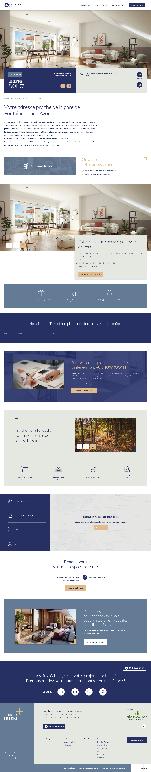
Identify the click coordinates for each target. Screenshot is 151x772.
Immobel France (103, 742)
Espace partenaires (137, 5)
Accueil (6, 98)
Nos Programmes (49, 739)
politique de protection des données (113, 768)
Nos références (102, 748)
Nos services (101, 751)
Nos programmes (84, 5)
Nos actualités (102, 745)
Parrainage (101, 754)
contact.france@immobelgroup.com (17, 758)
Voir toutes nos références (95, 642)
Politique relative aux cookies (88, 768)
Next (16, 245)
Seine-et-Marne (28, 98)
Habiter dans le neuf (70, 742)
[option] (75, 217)
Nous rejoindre (102, 757)
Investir (105, 5)
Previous (9, 245)
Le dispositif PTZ (69, 745)
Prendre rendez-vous (84, 391)
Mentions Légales (69, 768)
